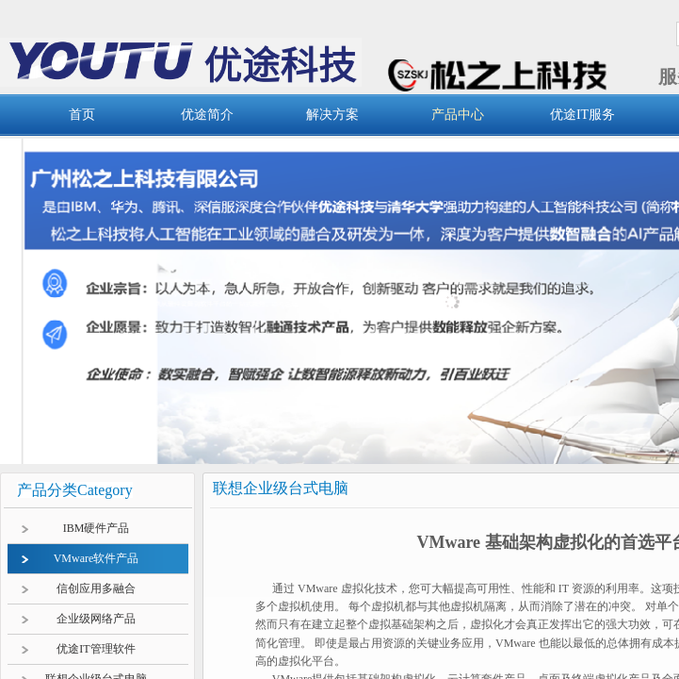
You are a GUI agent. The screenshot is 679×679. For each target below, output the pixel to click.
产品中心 (457, 115)
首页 (82, 115)
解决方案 (332, 115)
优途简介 (207, 115)
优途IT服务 (582, 115)
